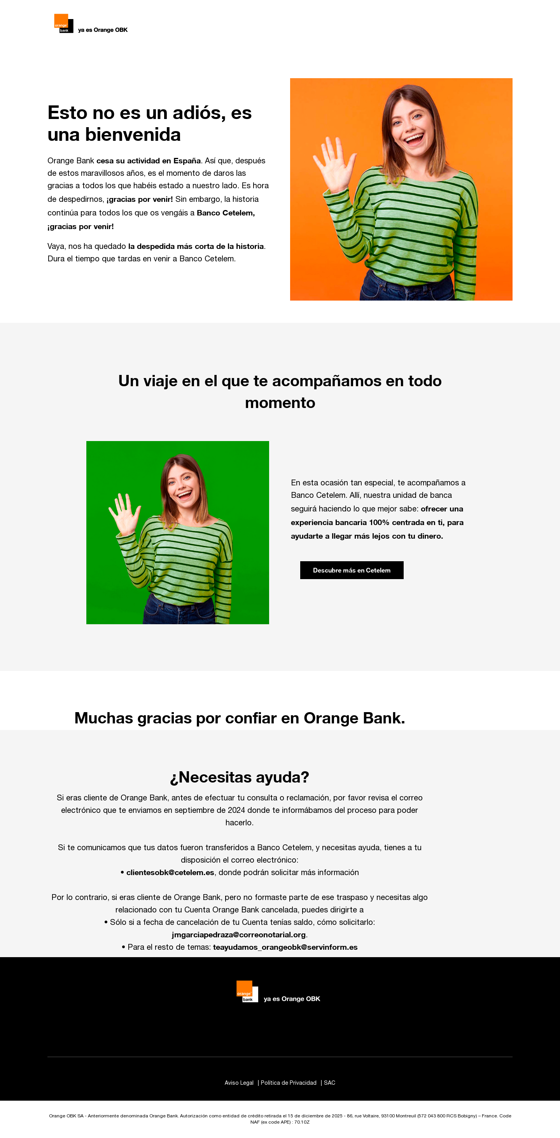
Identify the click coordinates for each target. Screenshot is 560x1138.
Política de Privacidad (289, 1083)
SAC (329, 1083)
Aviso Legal (240, 1083)
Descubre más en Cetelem (352, 570)
